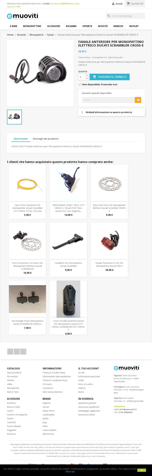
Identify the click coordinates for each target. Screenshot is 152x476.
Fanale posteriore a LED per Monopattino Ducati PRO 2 (109, 264)
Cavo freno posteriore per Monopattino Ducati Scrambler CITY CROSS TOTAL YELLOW (27, 208)
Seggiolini (11, 430)
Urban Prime (48, 410)
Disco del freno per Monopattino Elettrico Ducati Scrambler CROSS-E (109, 208)
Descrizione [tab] (21, 138)
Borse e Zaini (13, 406)
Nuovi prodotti (14, 372)
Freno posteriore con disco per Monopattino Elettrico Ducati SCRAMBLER (27, 266)
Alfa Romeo (48, 433)
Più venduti (12, 376)
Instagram (23, 352)
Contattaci (48, 388)
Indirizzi (82, 388)
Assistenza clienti (86, 414)
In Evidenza (85, 398)
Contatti (46, 3)
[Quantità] (81, 77)
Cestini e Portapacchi (17, 414)
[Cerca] (125, 16)
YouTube (17, 352)
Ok (141, 470)
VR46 (45, 426)
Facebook (10, 352)
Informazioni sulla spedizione (57, 376)
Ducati (46, 406)
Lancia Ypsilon (49, 430)
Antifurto (11, 403)
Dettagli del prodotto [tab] (46, 138)
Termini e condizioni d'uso (55, 380)
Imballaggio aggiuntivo (89, 410)
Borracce (11, 433)
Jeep (45, 422)
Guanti (10, 418)
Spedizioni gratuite (87, 403)
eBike (9, 384)
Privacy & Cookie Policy (54, 372)
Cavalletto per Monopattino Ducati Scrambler (68, 264)
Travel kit (11, 422)
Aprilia (45, 418)
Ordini (81, 380)
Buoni (81, 391)
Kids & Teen (13, 391)
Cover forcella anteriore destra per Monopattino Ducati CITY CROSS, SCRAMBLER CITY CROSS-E (68, 325)
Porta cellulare (14, 426)
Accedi (81, 372)
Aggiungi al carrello (109, 77)
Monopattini (13, 388)
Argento (46, 403)
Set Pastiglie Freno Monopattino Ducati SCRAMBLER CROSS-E (27, 322)
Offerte (10, 380)
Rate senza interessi (52, 391)
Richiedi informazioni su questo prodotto (107, 112)
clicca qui (70, 471)
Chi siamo (47, 384)
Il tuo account (88, 368)
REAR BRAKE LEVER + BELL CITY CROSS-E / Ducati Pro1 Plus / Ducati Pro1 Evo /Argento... (68, 208)
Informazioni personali (89, 376)
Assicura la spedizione (88, 406)
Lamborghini (49, 414)
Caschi (10, 410)
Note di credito (85, 384)
